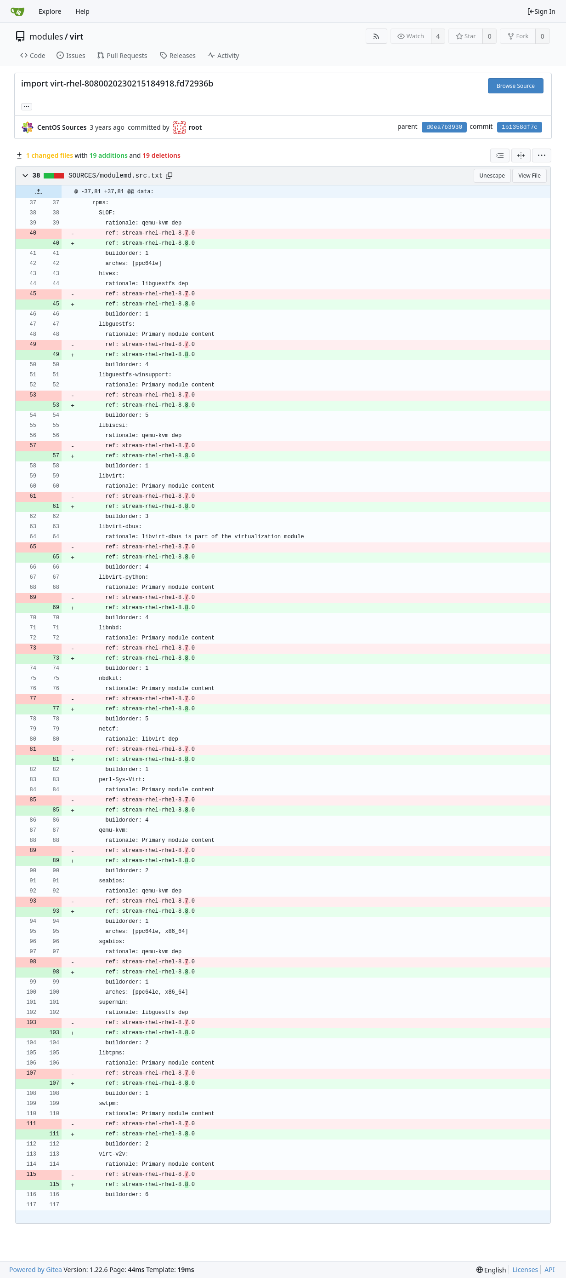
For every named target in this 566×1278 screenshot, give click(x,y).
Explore (50, 11)
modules (46, 36)
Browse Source (516, 86)
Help (82, 11)
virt (77, 36)
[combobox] (499, 155)
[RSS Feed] (376, 36)
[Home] (17, 11)
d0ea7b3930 (444, 127)
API (549, 1269)
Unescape (492, 175)
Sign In (541, 11)
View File (529, 175)
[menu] (541, 155)
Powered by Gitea (35, 1269)
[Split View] (521, 155)
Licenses (525, 1269)
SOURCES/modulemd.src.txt (115, 175)
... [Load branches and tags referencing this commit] (26, 106)
